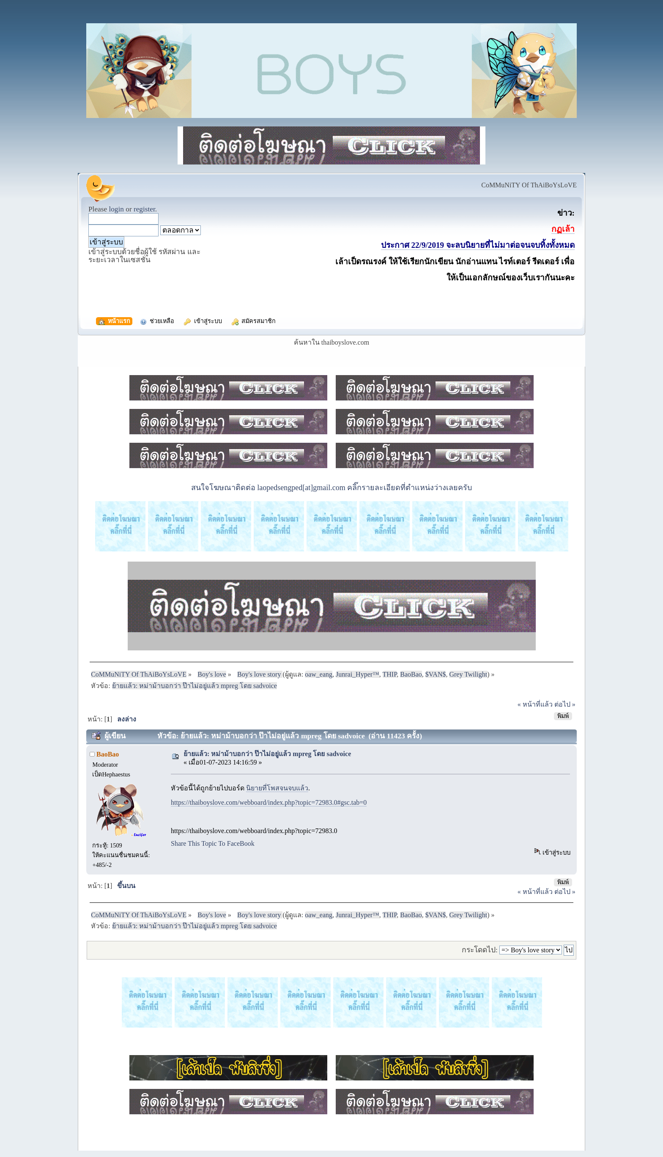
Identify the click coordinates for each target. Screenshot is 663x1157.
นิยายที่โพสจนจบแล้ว (277, 788)
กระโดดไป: (480, 950)
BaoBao (411, 674)
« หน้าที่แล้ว (535, 704)
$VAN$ (435, 674)
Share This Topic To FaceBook (213, 843)
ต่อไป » (564, 704)
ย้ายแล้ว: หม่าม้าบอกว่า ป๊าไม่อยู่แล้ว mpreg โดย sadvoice (267, 753)
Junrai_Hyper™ (357, 674)
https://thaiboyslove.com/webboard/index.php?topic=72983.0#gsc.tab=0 (269, 802)
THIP (390, 674)
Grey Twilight (468, 674)
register (144, 209)
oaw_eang (318, 674)
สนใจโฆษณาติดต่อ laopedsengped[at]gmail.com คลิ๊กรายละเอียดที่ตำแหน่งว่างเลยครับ (331, 487)
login (116, 209)
